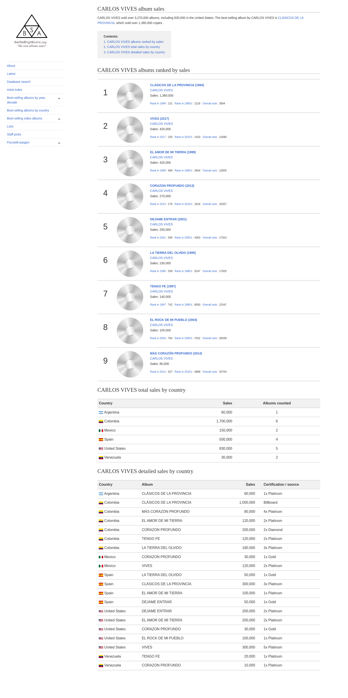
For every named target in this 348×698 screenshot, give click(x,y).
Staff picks (14, 134)
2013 (158, 204)
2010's (184, 137)
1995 (158, 271)
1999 (158, 170)
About (11, 66)
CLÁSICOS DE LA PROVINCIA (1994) (177, 85)
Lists (10, 126)
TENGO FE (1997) (163, 286)
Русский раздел (18, 142)
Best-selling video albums (24, 118)
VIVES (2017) (159, 118)
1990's (184, 103)
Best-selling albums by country (28, 110)
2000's (184, 237)
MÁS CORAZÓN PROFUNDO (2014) (176, 353)
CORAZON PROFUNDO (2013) (172, 185)
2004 (158, 338)
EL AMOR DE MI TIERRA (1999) (173, 152)
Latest (11, 74)
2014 (158, 371)
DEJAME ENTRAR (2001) (168, 219)
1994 (158, 103)
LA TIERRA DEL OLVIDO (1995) (173, 253)
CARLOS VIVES (161, 90)
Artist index (14, 89)
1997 (158, 304)
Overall (210, 103)
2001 (158, 237)
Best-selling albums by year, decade (26, 100)
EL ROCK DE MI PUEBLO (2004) (173, 320)
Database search (18, 82)
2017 (158, 137)
